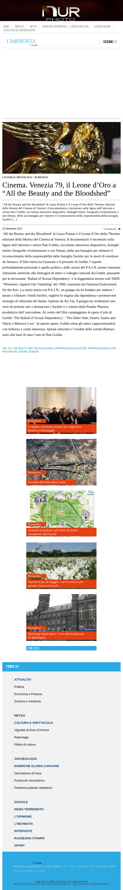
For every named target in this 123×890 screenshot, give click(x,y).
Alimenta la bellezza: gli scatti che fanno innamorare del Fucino (53, 532)
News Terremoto (29, 809)
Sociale (21, 802)
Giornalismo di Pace (27, 773)
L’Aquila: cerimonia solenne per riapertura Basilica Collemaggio (54, 428)
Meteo (33, 26)
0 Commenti (110, 228)
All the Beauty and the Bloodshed (31, 348)
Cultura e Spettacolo (17, 177)
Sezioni (108, 42)
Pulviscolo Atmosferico (29, 780)
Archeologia (25, 759)
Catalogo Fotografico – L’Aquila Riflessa (65, 26)
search (94, 42)
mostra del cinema (14, 351)
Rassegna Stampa (29, 838)
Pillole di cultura (25, 744)
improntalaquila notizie (71, 348)
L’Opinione (23, 816)
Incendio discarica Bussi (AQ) (46, 482)
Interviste (23, 831)
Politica (19, 687)
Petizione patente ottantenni (33, 788)
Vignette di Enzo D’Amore (31, 730)
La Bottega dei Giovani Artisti (19, 30)
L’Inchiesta (23, 823)
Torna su (12, 666)
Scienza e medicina (27, 701)
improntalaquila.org (102, 348)
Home (6, 26)
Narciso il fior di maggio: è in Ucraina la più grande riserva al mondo (55, 583)
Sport (19, 845)
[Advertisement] (61, 83)
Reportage (21, 737)
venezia (33, 351)
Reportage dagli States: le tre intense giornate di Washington (56, 635)
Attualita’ (23, 679)
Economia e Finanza (28, 694)
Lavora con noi (102, 26)
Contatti (19, 26)
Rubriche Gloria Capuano (36, 766)
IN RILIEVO (41, 177)
